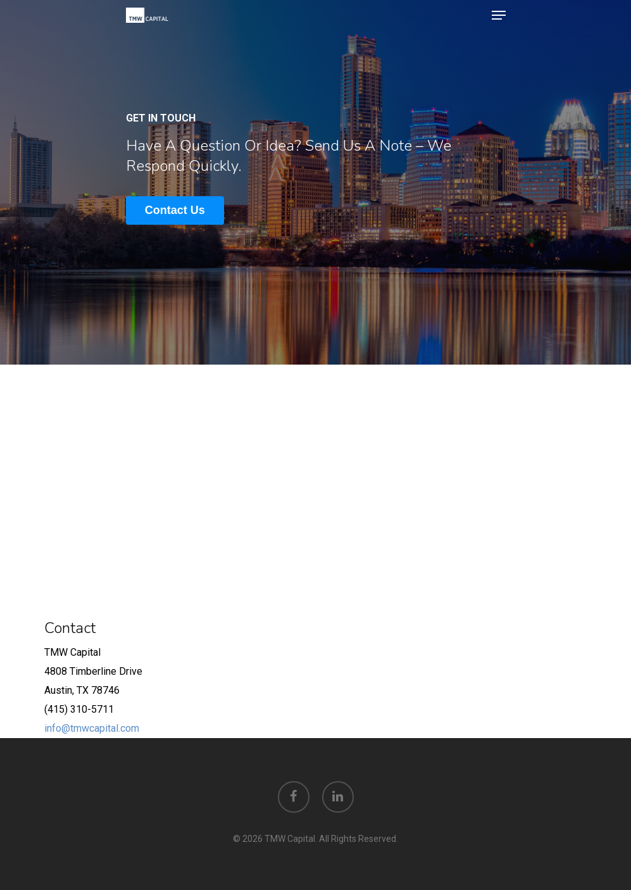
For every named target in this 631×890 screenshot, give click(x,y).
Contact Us (175, 210)
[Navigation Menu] (499, 15)
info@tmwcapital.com (91, 728)
